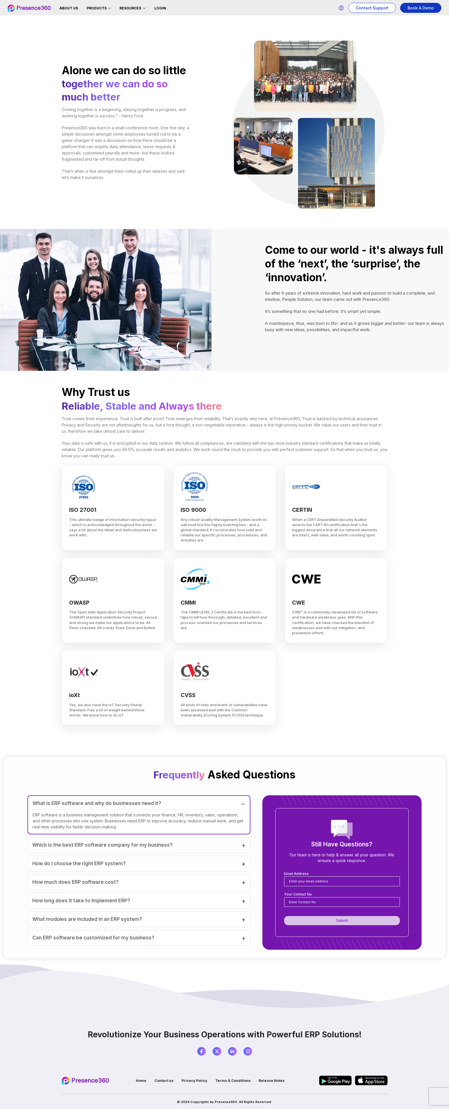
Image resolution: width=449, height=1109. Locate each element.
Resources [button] (130, 8)
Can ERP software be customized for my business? (93, 938)
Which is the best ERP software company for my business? (102, 845)
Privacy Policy (194, 1080)
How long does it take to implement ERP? (81, 900)
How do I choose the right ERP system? (79, 863)
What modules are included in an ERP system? (87, 919)
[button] (341, 8)
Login (160, 8)
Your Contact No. (298, 894)
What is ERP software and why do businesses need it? (97, 803)
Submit (342, 920)
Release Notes (273, 1080)
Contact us (163, 1080)
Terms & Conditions (234, 1080)
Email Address (296, 873)
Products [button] (97, 8)
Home (140, 1080)
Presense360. (226, 1102)
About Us (68, 8)
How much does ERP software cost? (75, 882)
